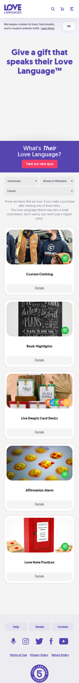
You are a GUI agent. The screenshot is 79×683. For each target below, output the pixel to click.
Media (39, 627)
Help (16, 627)
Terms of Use (18, 655)
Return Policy (60, 655)
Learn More (47, 28)
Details (39, 288)
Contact (63, 627)
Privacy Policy (39, 655)
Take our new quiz (39, 164)
